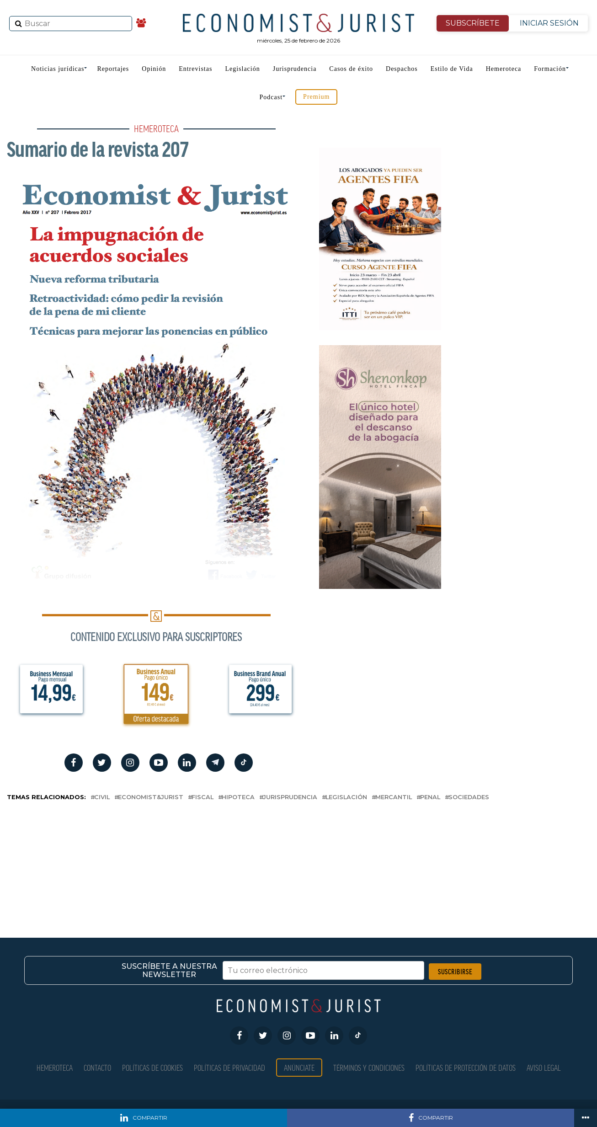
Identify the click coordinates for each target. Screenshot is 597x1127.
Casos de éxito (351, 68)
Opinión (154, 68)
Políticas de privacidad (229, 1067)
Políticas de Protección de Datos (466, 1067)
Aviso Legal (544, 1067)
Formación (550, 68)
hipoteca (238, 798)
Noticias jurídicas (57, 68)
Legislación (242, 68)
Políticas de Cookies (152, 1067)
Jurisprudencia (295, 68)
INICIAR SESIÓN (549, 23)
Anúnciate (299, 1067)
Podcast (271, 97)
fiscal (202, 798)
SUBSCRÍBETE (473, 23)
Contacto (97, 1067)
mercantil (393, 798)
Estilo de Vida (452, 68)
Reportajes (113, 68)
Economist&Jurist (150, 798)
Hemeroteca (504, 68)
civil (102, 798)
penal (430, 798)
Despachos (402, 68)
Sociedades (468, 798)
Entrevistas (195, 68)
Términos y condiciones (369, 1067)
